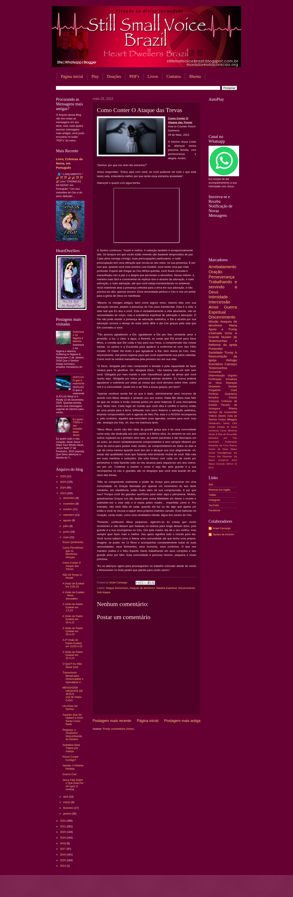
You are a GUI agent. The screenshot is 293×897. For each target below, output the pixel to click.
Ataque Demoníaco (117, 588)
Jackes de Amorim (223, 534)
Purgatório (215, 390)
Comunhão (215, 371)
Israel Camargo (222, 528)
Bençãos (214, 397)
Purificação (215, 379)
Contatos (173, 76)
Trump (228, 352)
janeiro (67, 813)
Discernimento (186, 588)
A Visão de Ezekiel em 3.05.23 (73, 585)
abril (66, 796)
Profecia (213, 393)
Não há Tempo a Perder (72, 576)
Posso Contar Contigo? (70, 758)
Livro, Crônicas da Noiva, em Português (69, 163)
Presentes (216, 348)
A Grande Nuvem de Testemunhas (223, 337)
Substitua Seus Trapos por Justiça (71, 748)
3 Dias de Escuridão (226, 434)
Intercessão (219, 302)
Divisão (232, 386)
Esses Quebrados (72, 542)
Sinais (212, 434)
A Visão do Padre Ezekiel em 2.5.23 (72, 607)
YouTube (214, 505)
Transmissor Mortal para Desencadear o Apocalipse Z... (72, 677)
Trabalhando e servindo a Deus (223, 286)
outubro (68, 509)
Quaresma (231, 393)
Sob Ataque (103, 592)
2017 (63, 848)
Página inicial (72, 76)
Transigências (224, 453)
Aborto (222, 415)
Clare (234, 390)
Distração (231, 382)
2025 (63, 481)
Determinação (217, 375)
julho (66, 526)
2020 (63, 831)
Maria (233, 325)
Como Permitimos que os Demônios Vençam (72, 552)
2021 (63, 826)
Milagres (232, 419)
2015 (63, 860)
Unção (212, 427)
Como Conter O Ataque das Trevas (71, 566)
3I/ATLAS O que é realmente (78, 380)
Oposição (220, 464)
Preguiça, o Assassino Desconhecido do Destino (72, 734)
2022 (63, 820)
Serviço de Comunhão (223, 412)
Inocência (214, 430)
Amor (214, 307)
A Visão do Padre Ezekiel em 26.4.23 (72, 631)
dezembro (69, 497)
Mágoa (212, 464)
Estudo (233, 397)
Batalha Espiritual (166, 588)
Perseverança (221, 276)
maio (66, 537)
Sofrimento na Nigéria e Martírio (78, 336)
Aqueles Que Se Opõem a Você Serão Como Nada (72, 719)
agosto (67, 520)
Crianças (214, 401)
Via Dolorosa (224, 456)
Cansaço (231, 364)
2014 (63, 865)
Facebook (214, 510)
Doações (114, 76)
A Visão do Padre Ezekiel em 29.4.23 (72, 619)
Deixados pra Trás (223, 438)
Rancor (233, 445)
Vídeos (213, 415)
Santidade (216, 352)
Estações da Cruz (218, 445)
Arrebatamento (222, 266)
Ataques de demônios (142, 588)
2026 (63, 476)
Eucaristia (214, 442)
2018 (63, 843)
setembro (69, 514)
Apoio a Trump (223, 329)
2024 (63, 487)
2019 (63, 837)
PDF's (134, 76)
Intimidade (218, 296)
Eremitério (216, 364)
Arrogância (223, 460)
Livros (153, 76)
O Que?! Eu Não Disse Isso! (72, 665)
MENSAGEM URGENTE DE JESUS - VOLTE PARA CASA (72, 694)
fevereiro (68, 807)
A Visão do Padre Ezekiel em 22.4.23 (72, 655)
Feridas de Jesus (227, 427)
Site (211, 484)
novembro (69, 503)
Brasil (234, 460)
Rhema (195, 76)
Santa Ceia (230, 423)
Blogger (179, 888)
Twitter (212, 494)
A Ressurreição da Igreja (223, 356)
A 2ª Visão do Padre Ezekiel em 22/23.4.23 (72, 643)
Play (95, 76)
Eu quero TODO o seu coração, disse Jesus (78, 427)
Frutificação (231, 442)
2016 (63, 854)
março (67, 802)
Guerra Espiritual (223, 309)
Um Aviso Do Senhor (70, 707)
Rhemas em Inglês (219, 489)
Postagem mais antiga (182, 721)
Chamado (215, 333)
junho (66, 531)
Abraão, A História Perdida (72, 767)
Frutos (222, 419)
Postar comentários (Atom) (118, 728)
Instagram (214, 499)
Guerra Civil (69, 774)
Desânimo (214, 386)
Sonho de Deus (218, 449)
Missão (214, 321)
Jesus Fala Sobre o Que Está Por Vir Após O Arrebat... (72, 784)
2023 (63, 493)
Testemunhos (218, 368)
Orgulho (232, 375)
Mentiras (232, 430)
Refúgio (231, 360)
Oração (215, 271)
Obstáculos (214, 423)
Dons (228, 333)
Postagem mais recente (112, 721)
